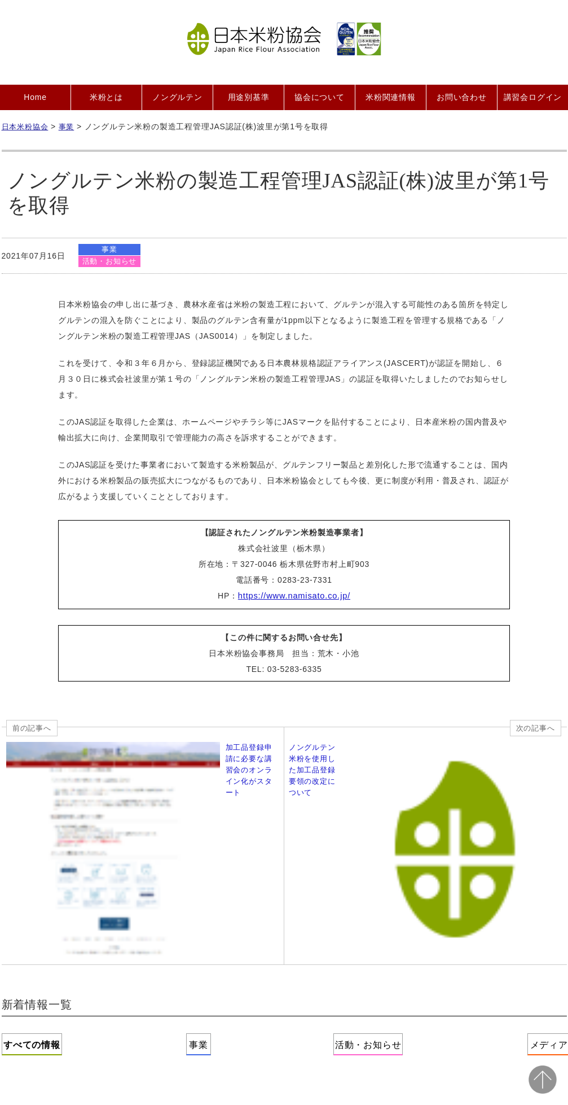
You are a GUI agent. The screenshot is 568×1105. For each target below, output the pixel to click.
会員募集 (144, 963)
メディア (510, 884)
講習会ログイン (533, 97)
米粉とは (106, 97)
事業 (110, 249)
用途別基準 (249, 97)
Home (35, 97)
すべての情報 (58, 884)
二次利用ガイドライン (437, 963)
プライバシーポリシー (337, 963)
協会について (319, 97)
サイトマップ (521, 963)
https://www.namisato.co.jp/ (294, 596)
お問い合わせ (462, 97)
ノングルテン (177, 97)
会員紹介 (195, 963)
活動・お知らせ (110, 261)
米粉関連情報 (391, 97)
